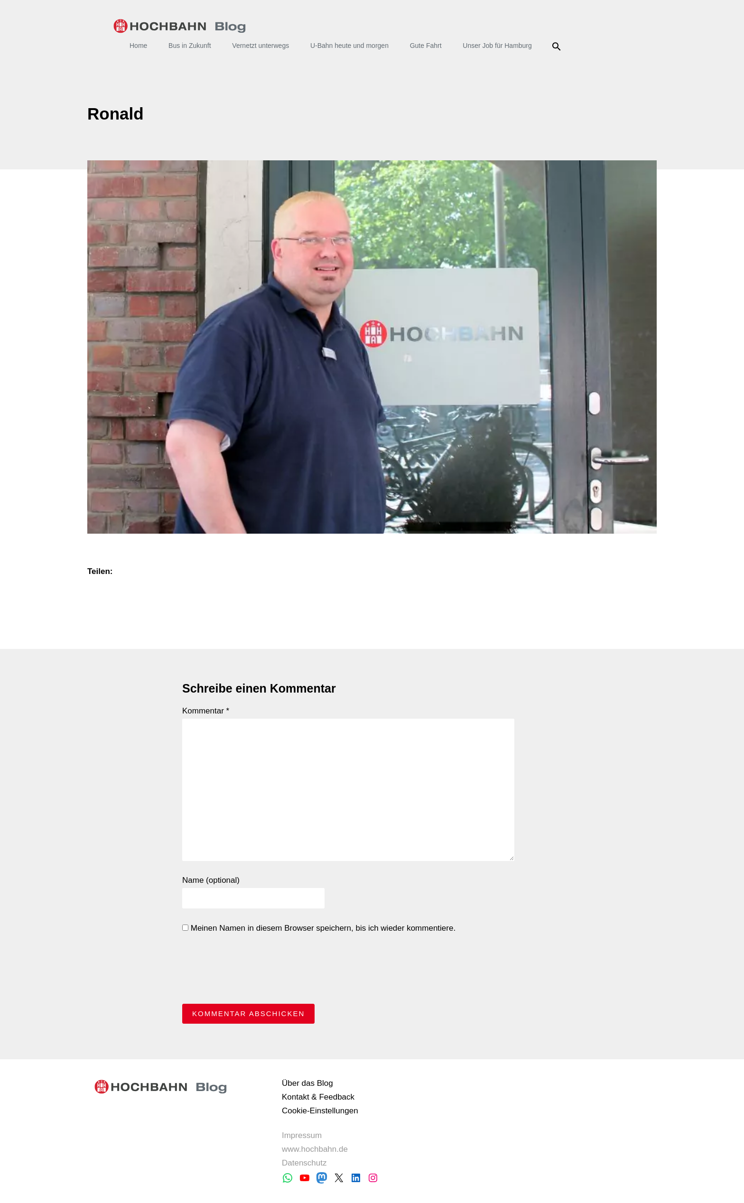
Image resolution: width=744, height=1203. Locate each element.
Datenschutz (304, 1162)
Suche (558, 46)
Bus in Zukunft (189, 45)
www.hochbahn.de (315, 1149)
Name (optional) (211, 880)
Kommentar (205, 710)
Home (138, 45)
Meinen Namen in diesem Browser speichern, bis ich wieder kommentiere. (319, 928)
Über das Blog (307, 1083)
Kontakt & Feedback (318, 1096)
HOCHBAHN (179, 26)
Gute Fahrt (426, 45)
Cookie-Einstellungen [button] (320, 1110)
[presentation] (254, 971)
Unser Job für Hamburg (497, 45)
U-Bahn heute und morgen (349, 45)
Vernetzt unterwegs (260, 45)
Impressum (302, 1135)
